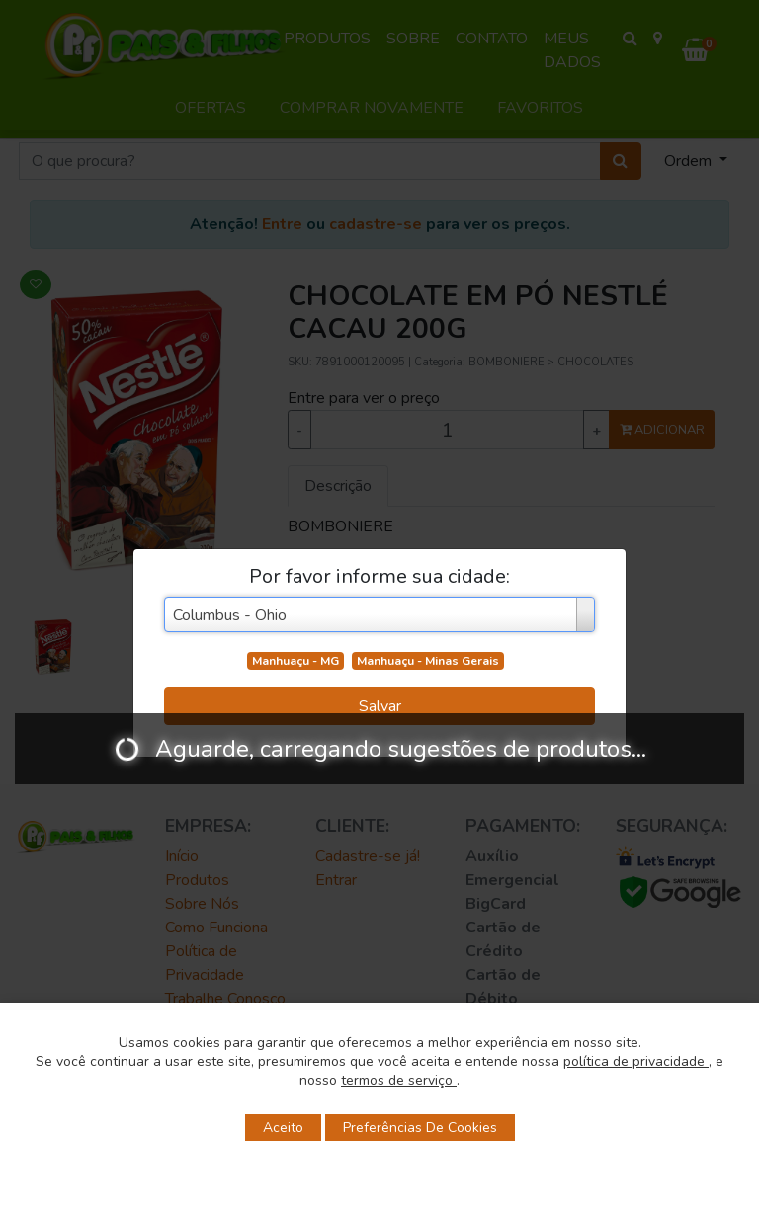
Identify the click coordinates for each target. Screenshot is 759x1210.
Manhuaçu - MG (295, 661)
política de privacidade (636, 1061)
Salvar (380, 706)
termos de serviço (399, 1080)
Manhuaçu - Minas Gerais (428, 661)
